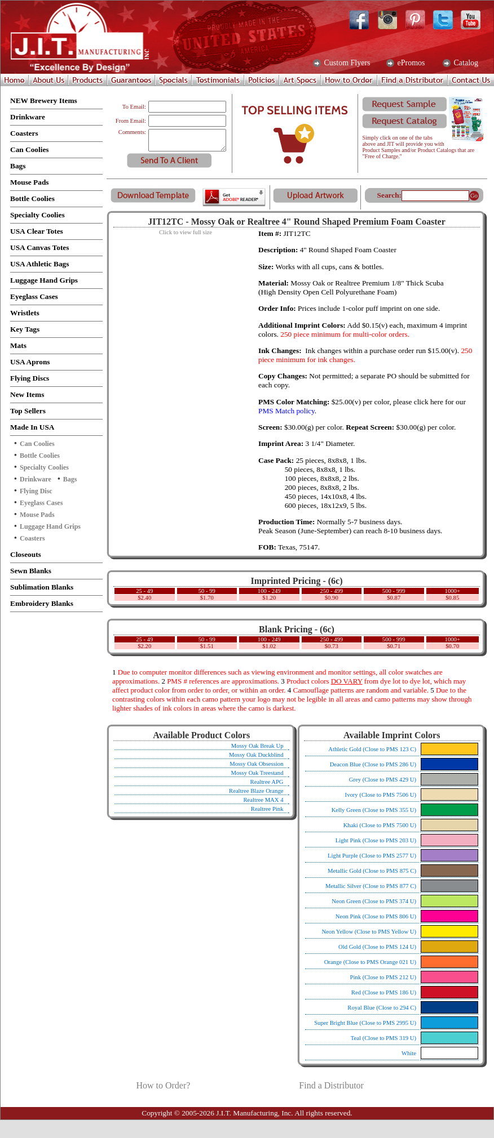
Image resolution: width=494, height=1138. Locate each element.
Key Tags (24, 329)
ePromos (410, 63)
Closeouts (25, 554)
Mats (18, 345)
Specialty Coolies (37, 215)
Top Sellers (28, 411)
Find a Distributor (331, 1085)
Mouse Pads (29, 182)
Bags (17, 166)
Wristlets (24, 313)
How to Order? (163, 1085)
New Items (27, 394)
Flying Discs (29, 378)
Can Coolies (29, 149)
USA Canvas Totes (39, 247)
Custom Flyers (346, 63)
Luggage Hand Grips (44, 280)
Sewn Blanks (30, 570)
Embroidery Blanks (41, 603)
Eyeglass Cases (34, 296)
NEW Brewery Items (43, 100)
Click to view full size (185, 232)
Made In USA (32, 427)
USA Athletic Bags (39, 264)
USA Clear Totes (36, 231)
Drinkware (27, 117)
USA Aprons (30, 362)
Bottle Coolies (32, 198)
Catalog (465, 63)
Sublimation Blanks (41, 587)
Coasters (24, 133)
